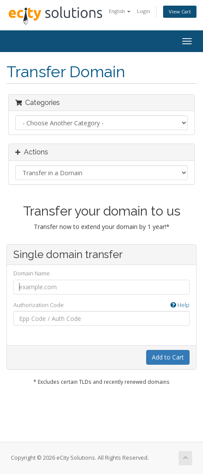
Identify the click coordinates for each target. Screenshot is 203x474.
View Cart (180, 11)
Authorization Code (101, 305)
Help (180, 305)
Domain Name (31, 273)
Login (143, 11)
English (120, 11)
